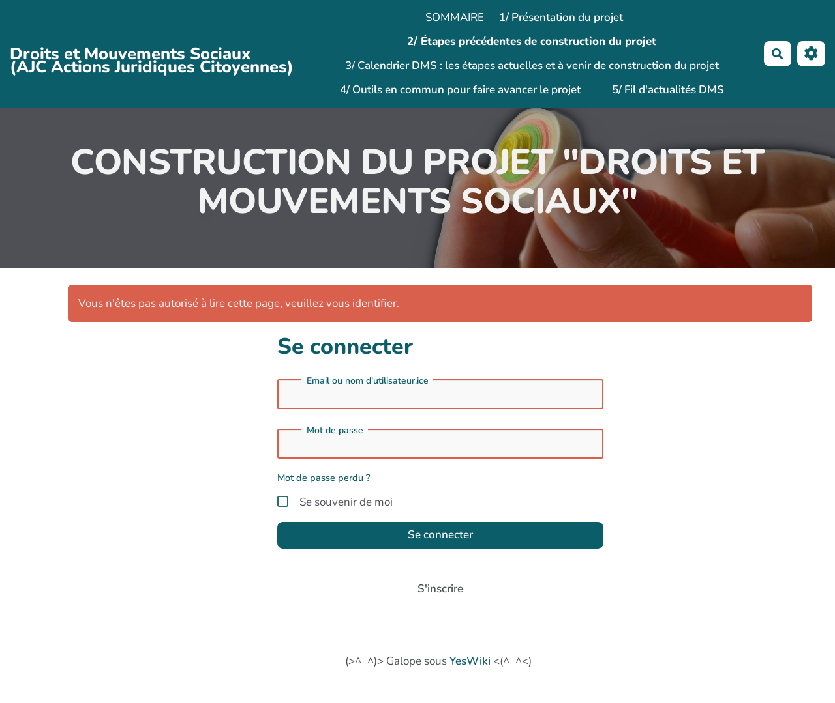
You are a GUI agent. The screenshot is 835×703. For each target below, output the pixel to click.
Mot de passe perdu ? (324, 477)
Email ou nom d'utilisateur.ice (368, 381)
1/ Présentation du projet (561, 17)
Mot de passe (335, 430)
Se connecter (440, 534)
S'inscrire (440, 588)
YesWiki (470, 660)
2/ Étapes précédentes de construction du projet (531, 41)
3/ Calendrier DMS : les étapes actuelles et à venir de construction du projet (532, 65)
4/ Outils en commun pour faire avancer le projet (460, 89)
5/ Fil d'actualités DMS (668, 89)
